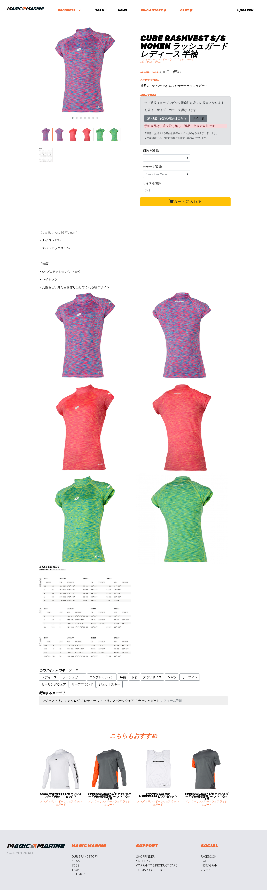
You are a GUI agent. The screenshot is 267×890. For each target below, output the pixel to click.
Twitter (207, 861)
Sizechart (144, 861)
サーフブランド (82, 684)
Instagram (209, 865)
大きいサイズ (152, 677)
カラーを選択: (152, 167)
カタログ (74, 701)
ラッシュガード (73, 677)
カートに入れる (185, 201)
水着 (134, 677)
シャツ (171, 677)
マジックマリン (53, 701)
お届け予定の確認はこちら (167, 118)
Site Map (78, 874)
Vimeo (205, 870)
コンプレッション (102, 677)
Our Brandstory (85, 856)
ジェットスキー (109, 684)
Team (99, 10)
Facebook (208, 856)
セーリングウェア (54, 684)
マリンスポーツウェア (118, 701)
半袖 (123, 677)
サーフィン (189, 677)
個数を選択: (151, 151)
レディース (49, 677)
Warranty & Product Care (156, 865)
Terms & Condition (151, 870)
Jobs (75, 865)
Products (69, 10)
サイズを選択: (152, 183)
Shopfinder (145, 856)
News (122, 10)
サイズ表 (198, 118)
